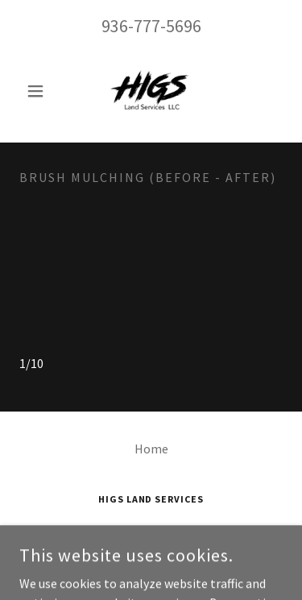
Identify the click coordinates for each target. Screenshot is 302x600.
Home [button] (151, 449)
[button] (39, 91)
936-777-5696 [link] (151, 25)
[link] (150, 91)
